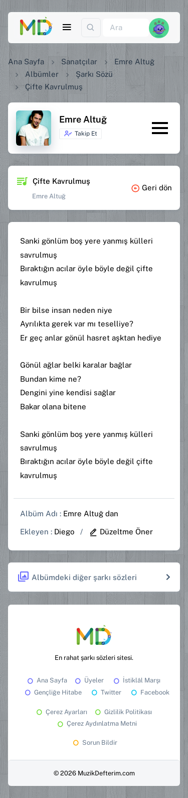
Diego (64, 531)
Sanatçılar (79, 61)
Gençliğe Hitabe (52, 692)
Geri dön (151, 187)
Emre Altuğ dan (90, 513)
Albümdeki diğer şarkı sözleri (77, 577)
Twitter (105, 692)
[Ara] (126, 28)
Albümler (42, 74)
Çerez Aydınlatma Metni (96, 723)
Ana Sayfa (26, 61)
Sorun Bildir (94, 742)
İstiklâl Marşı (136, 680)
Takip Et (80, 133)
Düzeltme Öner (121, 531)
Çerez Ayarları (61, 712)
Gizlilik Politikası (122, 712)
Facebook (149, 692)
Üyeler (88, 680)
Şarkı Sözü (94, 74)
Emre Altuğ (134, 61)
